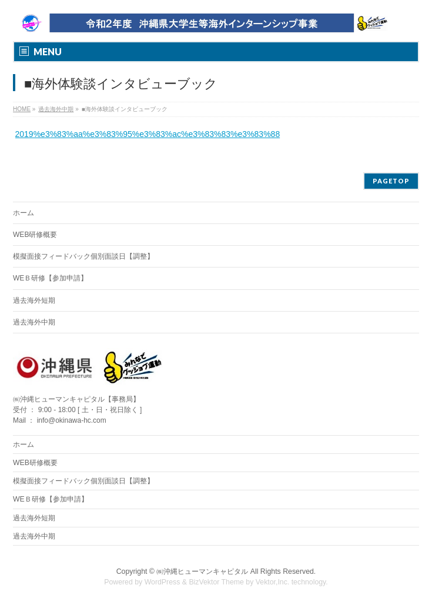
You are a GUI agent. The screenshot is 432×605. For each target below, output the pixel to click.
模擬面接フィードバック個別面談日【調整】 (83, 256)
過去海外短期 (34, 300)
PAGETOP (391, 181)
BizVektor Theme (216, 582)
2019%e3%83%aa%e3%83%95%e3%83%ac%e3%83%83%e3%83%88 (147, 134)
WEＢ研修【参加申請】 (50, 278)
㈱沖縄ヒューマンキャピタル (202, 571)
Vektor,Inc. (273, 582)
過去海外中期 (34, 322)
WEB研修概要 (35, 234)
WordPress (162, 582)
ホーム (23, 213)
